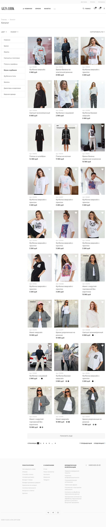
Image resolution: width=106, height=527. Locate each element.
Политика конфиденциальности (72, 476)
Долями (25, 493)
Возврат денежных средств (31, 482)
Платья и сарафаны (10, 64)
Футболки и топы (10, 76)
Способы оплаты (27, 474)
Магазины (101, 2)
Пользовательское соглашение (71, 481)
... (52, 443)
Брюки (38, 8)
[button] (54, 8)
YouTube (58, 512)
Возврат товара (27, 480)
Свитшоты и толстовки (12, 58)
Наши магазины (49, 472)
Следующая (99, 443)
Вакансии (47, 477)
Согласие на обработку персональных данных (72, 493)
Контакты (47, 474)
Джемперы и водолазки (12, 88)
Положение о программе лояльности (73, 488)
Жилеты (6, 82)
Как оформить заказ (28, 469)
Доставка (84, 2)
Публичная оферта (71, 485)
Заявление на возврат (29, 485)
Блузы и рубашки (10, 70)
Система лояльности (29, 488)
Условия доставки (28, 477)
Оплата (92, 2)
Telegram (46, 480)
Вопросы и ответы (28, 490)
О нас (45, 469)
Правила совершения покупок (72, 472)
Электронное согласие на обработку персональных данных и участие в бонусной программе (73, 499)
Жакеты (47, 8)
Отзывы (24, 472)
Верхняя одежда (10, 94)
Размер (14, 32)
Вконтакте (48, 512)
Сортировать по (96, 32)
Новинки (27, 8)
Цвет (3, 32)
